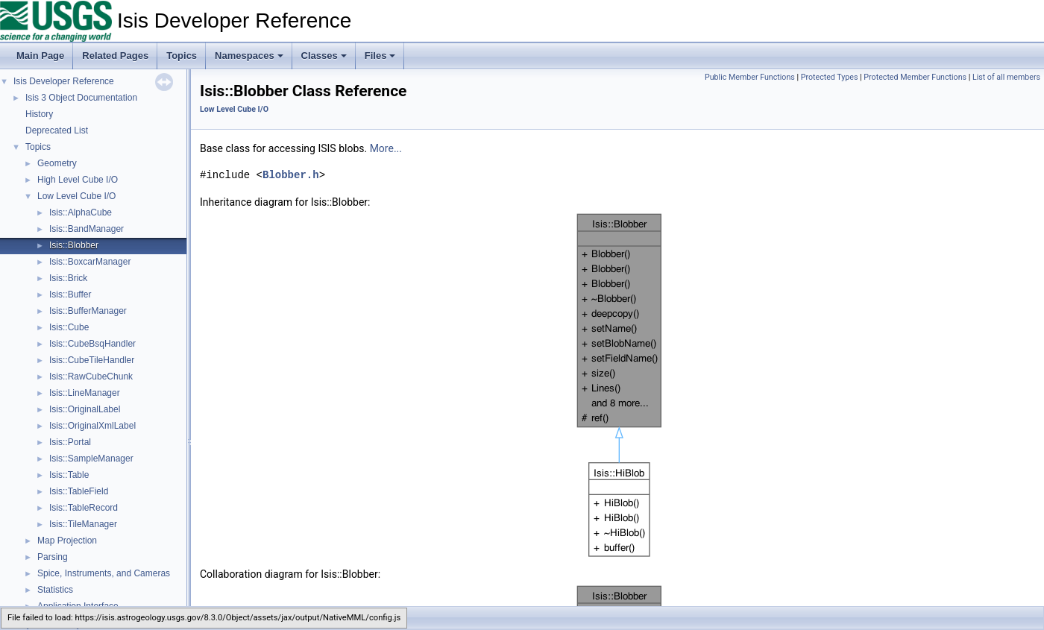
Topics (181, 55)
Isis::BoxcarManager (89, 261)
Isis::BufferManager (88, 311)
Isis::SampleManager (91, 458)
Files (380, 55)
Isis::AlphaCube (80, 212)
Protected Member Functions (915, 77)
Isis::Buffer (70, 294)
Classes (324, 55)
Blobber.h (290, 175)
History (39, 114)
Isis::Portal (70, 442)
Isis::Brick (68, 278)
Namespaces (249, 55)
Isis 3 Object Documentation (81, 97)
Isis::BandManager (86, 229)
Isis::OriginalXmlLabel (92, 425)
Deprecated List (56, 130)
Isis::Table (69, 475)
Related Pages (115, 55)
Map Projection (67, 540)
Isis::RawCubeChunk (91, 376)
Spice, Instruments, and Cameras (103, 573)
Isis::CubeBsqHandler (92, 343)
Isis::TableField (78, 491)
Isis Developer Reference (63, 81)
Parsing (52, 557)
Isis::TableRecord (83, 508)
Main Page (40, 55)
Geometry (57, 163)
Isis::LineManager (84, 393)
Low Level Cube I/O (76, 196)
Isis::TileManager (83, 524)
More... (386, 148)
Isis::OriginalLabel (84, 409)
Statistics (55, 590)
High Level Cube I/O (77, 179)
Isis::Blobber (73, 245)
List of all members (1006, 77)
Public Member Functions (750, 77)
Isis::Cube (69, 327)
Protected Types (829, 77)
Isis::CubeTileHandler (91, 360)
